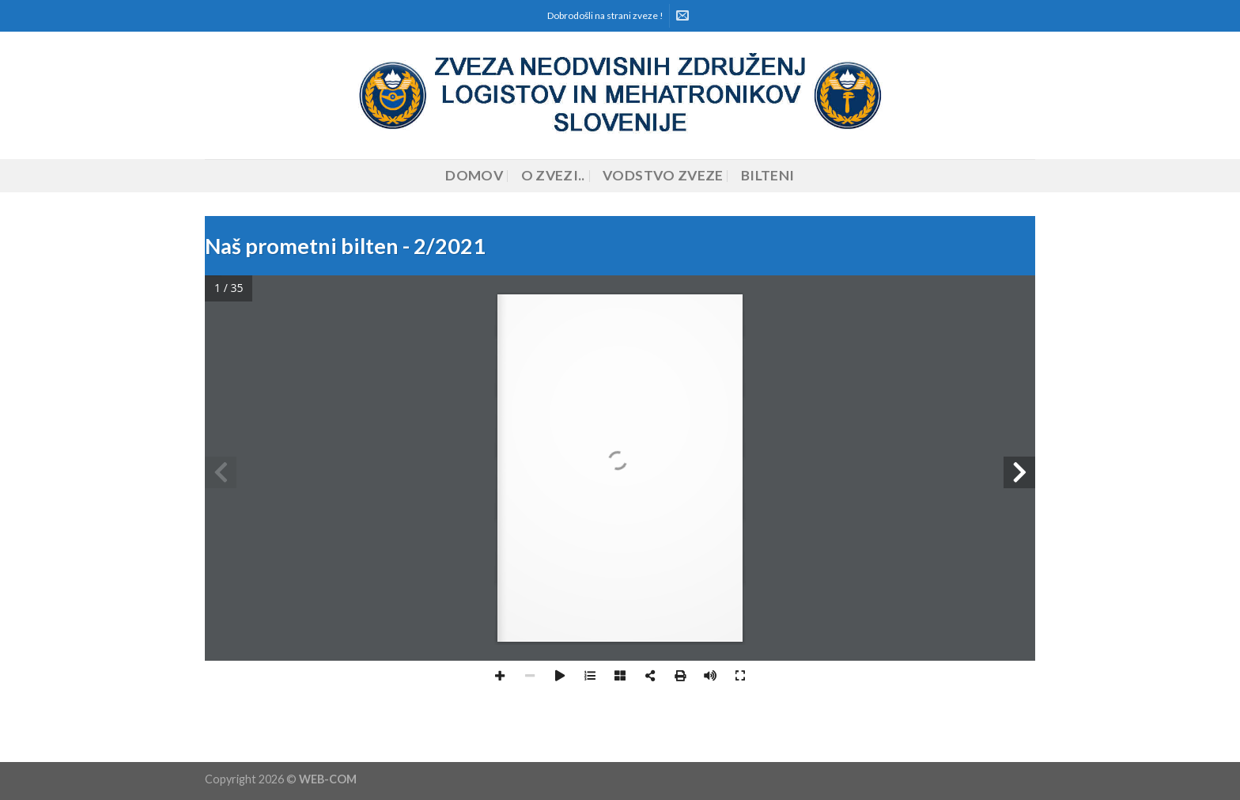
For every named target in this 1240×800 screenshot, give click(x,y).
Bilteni (767, 175)
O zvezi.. (553, 175)
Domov (474, 175)
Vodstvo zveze (663, 175)
